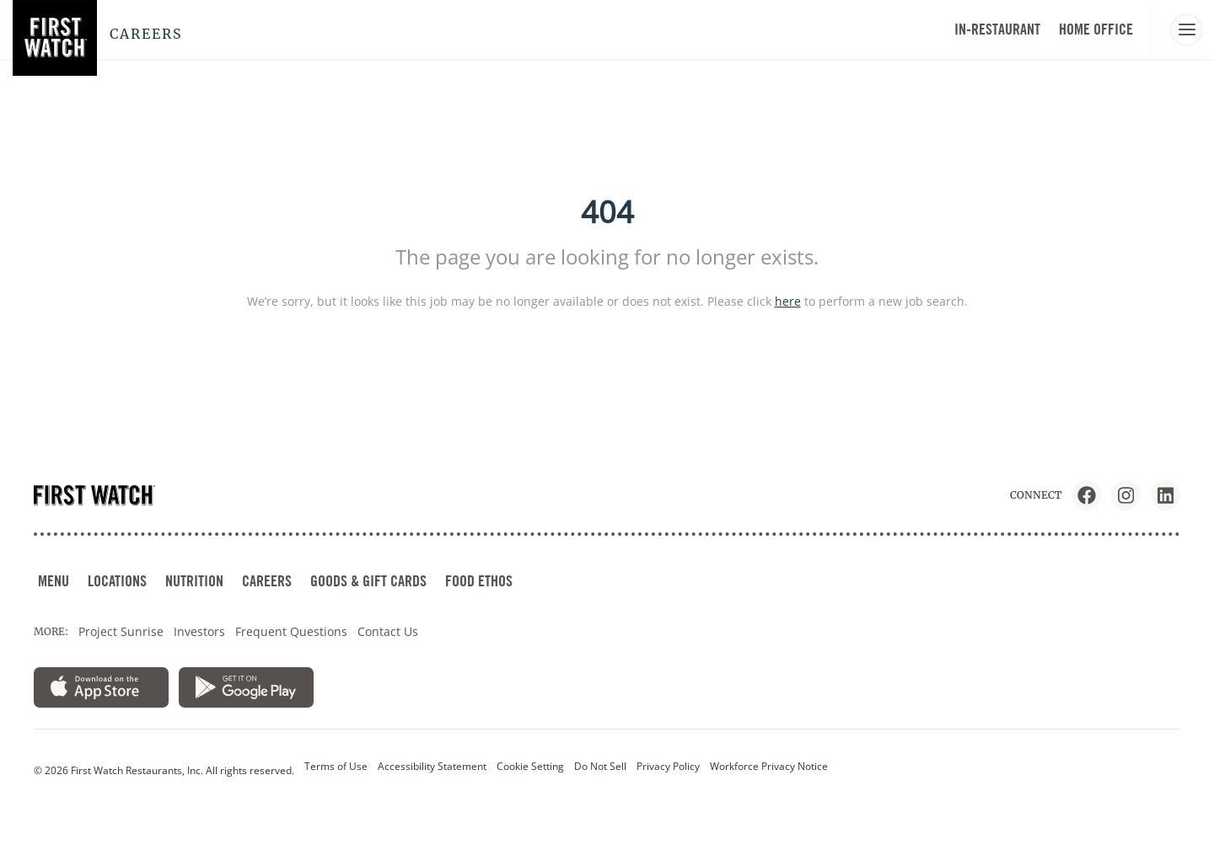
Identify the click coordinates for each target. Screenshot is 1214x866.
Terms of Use (336, 766)
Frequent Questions (291, 631)
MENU (53, 581)
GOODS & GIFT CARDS (368, 581)
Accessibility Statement (432, 766)
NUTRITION (194, 581)
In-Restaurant (997, 29)
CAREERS (267, 581)
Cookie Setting (530, 766)
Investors (199, 631)
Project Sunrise (121, 631)
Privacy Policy (668, 766)
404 (607, 212)
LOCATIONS (117, 581)
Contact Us (387, 631)
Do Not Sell (600, 766)
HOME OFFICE (1096, 29)
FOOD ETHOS (479, 581)
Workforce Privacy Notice (769, 766)
